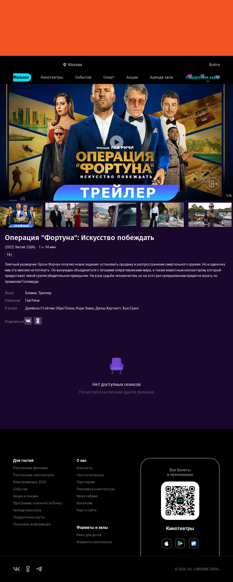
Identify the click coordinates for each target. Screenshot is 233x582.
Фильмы (21, 77)
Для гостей (23, 460)
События (83, 77)
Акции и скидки (25, 496)
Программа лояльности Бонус (37, 503)
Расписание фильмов (30, 468)
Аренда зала (161, 77)
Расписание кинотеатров (33, 475)
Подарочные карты (29, 517)
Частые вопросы (90, 475)
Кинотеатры (52, 77)
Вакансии (84, 503)
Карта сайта (87, 510)
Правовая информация (32, 524)
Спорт (108, 77)
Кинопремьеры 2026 (29, 482)
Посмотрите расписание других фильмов (116, 392)
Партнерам (86, 482)
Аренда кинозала (27, 510)
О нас (82, 460)
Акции (132, 77)
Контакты (85, 468)
